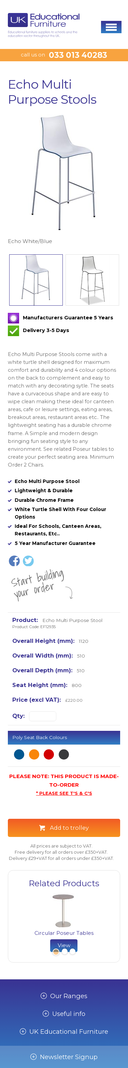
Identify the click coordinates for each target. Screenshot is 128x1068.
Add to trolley (69, 827)
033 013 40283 (78, 55)
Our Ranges (68, 996)
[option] (64, 180)
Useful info (68, 1014)
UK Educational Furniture (68, 1031)
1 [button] (55, 952)
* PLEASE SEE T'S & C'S (64, 793)
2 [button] (64, 952)
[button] (111, 27)
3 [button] (72, 952)
